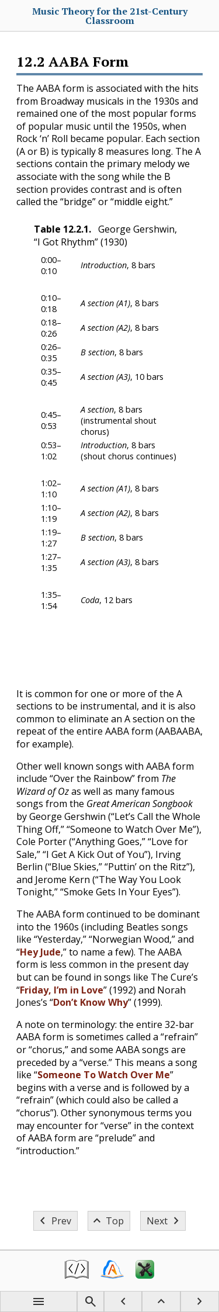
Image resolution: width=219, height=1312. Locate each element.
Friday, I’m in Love (61, 990)
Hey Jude (40, 952)
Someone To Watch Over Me (103, 1074)
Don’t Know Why (90, 1002)
